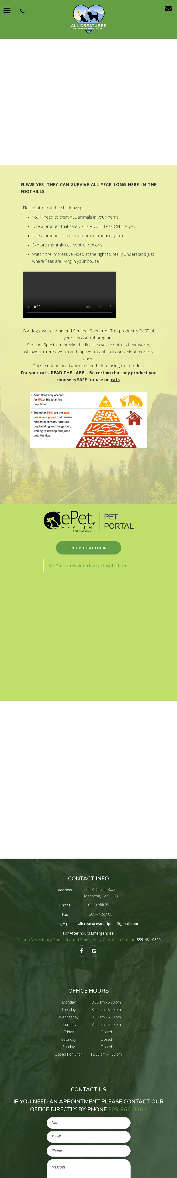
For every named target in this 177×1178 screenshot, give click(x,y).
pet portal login (88, 548)
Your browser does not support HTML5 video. (69, 295)
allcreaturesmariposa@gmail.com (108, 923)
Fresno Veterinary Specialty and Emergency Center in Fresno (77, 939)
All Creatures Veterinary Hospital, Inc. (89, 565)
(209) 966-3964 (101, 904)
